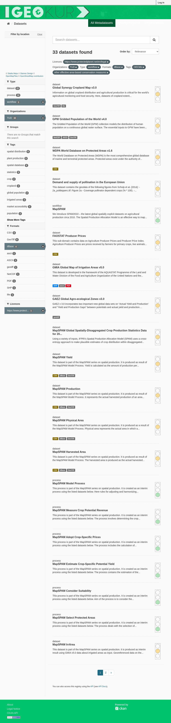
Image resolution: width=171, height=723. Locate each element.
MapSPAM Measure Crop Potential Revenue (80, 510)
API (92, 686)
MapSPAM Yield (62, 357)
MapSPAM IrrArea (64, 644)
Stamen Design (26, 73)
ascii (62, 286)
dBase (62, 376)
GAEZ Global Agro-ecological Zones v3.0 (79, 299)
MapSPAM (59, 209)
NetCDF (57, 137)
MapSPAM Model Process (69, 483)
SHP (55, 286)
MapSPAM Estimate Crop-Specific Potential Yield (83, 564)
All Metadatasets (102, 23)
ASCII (65, 137)
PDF (68, 286)
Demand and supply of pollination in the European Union (89, 182)
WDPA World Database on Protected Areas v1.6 (82, 150)
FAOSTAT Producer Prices (69, 235)
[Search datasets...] (101, 40)
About (10, 704)
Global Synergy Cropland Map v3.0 (75, 87)
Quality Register (129, 23)
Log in (161, 2)
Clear (39, 34)
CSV (55, 169)
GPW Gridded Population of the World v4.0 (80, 119)
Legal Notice (13, 708)
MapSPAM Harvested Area (69, 451)
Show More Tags (16, 219)
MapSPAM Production (66, 388)
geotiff (56, 317)
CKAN (120, 708)
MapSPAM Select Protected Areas (74, 617)
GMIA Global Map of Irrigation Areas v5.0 (78, 267)
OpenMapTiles (12, 76)
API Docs (102, 686)
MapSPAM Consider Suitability (72, 590)
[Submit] (154, 40)
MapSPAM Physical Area (68, 420)
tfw (63, 106)
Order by (125, 51)
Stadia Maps (13, 73)
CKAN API (12, 713)
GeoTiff (57, 106)
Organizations (154, 23)
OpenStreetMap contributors (31, 76)
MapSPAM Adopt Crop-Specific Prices (77, 537)
